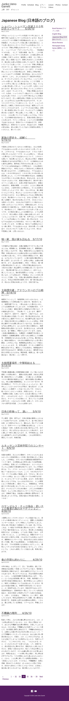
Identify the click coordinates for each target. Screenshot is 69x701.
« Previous (5, 678)
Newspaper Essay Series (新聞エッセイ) (59, 48)
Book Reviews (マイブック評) (59, 29)
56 (31, 676)
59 (36, 676)
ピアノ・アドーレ (43, 6)
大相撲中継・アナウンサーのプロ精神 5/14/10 (22, 291)
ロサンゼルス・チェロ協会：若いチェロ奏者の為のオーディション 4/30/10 (22, 508)
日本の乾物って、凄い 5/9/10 (21, 411)
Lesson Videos (51, 6)
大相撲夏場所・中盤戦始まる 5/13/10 (20, 364)
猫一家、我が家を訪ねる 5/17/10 (21, 239)
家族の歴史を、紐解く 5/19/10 (18, 138)
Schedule (30, 5)
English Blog (56, 34)
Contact (65, 5)
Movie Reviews (57, 42)
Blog (37, 5)
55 (27, 676)
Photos (58, 5)
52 (16, 676)
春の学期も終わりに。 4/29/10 (21, 559)
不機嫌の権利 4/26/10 (16, 613)
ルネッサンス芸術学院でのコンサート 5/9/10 (22, 446)
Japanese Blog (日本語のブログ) (59, 38)
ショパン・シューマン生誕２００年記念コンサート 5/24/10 (22, 27)
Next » (41, 678)
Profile (23, 5)
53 (20, 676)
